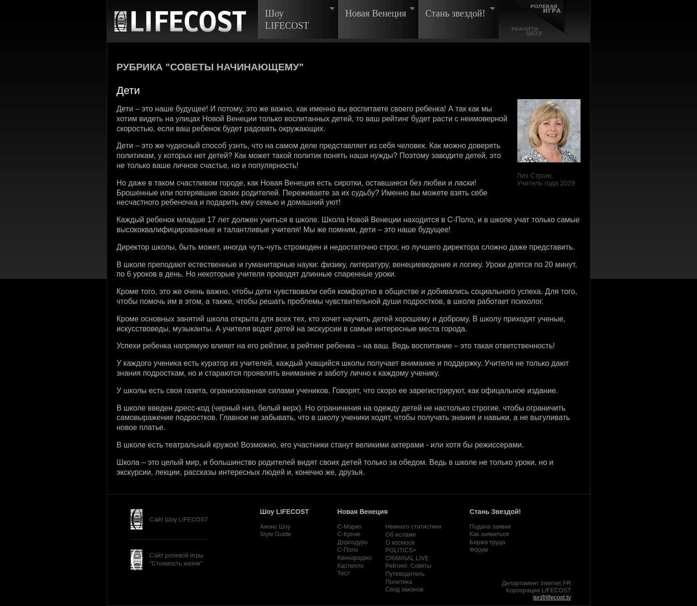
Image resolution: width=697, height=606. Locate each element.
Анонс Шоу (275, 526)
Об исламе (400, 534)
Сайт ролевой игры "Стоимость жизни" (176, 559)
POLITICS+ (400, 550)
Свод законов (404, 589)
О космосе (400, 542)
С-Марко (349, 526)
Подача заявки (490, 526)
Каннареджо (354, 557)
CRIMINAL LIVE (407, 558)
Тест (343, 573)
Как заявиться (489, 534)
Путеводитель (404, 573)
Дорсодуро (352, 542)
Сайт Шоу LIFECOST (178, 519)
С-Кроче (348, 534)
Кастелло (350, 565)
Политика (398, 581)
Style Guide (275, 534)
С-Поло (347, 549)
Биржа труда (487, 542)
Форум (479, 549)
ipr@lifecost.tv (552, 597)
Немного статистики (413, 526)
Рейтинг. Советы (408, 565)
